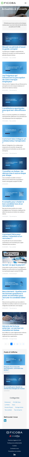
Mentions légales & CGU (14, 440)
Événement (8, 402)
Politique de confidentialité (14, 443)
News (13, 404)
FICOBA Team (17, 402)
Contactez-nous (14, 448)
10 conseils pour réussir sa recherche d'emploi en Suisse (14, 388)
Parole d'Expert (9, 407)
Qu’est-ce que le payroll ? (13, 265)
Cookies (14, 445)
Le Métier (7, 404)
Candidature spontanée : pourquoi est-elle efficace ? (14, 110)
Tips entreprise (18, 410)
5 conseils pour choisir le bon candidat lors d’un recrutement (13, 204)
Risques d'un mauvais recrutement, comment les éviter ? (13, 368)
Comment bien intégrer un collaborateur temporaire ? (14, 141)
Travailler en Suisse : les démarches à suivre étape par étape (14, 173)
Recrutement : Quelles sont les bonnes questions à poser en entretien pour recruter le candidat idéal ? (14, 295)
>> (23, 344)
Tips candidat (8, 410)
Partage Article (19, 407)
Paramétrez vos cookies (14, 451)
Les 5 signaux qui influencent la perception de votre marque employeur (13, 78)
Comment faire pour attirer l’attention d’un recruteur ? (12, 236)
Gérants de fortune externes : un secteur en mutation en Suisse (12, 328)
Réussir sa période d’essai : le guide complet (14, 48)
